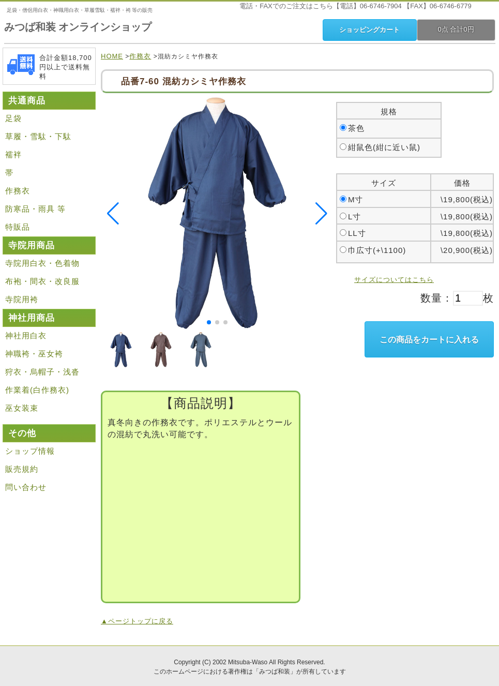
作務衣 (140, 56)
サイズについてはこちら (394, 280)
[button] (209, 322)
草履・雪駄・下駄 (38, 136)
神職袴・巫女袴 (34, 353)
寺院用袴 (21, 299)
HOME (112, 56)
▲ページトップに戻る (137, 621)
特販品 (17, 226)
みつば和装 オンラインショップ (78, 27)
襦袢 (13, 154)
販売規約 (21, 469)
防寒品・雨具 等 (35, 208)
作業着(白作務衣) (37, 389)
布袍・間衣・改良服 (42, 281)
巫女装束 (21, 408)
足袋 (13, 118)
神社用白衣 (26, 335)
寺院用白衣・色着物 (42, 263)
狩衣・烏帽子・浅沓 (42, 371)
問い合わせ (26, 487)
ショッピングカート (369, 30)
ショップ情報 (30, 450)
